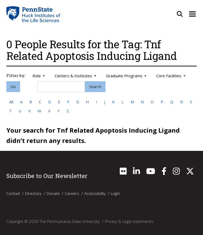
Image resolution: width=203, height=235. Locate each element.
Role (37, 75)
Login (115, 193)
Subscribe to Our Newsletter (46, 176)
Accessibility (95, 193)
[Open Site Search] (180, 14)
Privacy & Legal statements (129, 221)
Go (13, 86)
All (11, 101)
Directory (33, 193)
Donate (53, 193)
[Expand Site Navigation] (192, 14)
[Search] (61, 86)
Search (95, 86)
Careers (72, 193)
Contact (13, 193)
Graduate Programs (125, 75)
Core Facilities (169, 75)
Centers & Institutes (74, 75)
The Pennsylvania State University (69, 221)
